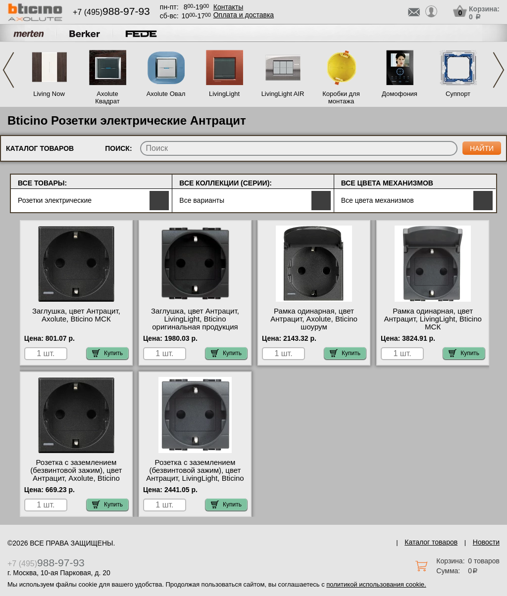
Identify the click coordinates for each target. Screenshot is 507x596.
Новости (486, 542)
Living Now (49, 93)
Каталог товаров (431, 542)
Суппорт (458, 93)
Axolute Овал (166, 93)
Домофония (399, 93)
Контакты (228, 7)
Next (499, 70)
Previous (8, 70)
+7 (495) (111, 12)
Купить (107, 353)
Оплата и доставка (243, 15)
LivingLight (224, 93)
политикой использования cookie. (376, 584)
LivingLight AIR (282, 93)
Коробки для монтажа (340, 97)
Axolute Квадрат (107, 97)
